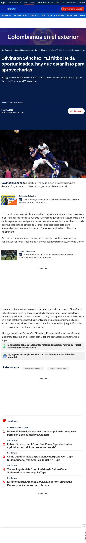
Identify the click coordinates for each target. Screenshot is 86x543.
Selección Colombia (27, 196)
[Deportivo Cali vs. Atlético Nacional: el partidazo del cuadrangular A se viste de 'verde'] (9, 255)
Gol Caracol (29, 2)
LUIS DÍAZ (34, 15)
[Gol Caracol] (18, 102)
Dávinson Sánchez (12, 182)
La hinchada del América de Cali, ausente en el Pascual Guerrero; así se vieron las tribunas (39, 483)
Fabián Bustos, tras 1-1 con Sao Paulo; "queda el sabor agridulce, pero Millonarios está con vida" (39, 445)
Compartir (76, 111)
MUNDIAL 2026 (20, 15)
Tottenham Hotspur (58, 368)
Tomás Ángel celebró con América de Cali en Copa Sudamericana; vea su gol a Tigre (37, 471)
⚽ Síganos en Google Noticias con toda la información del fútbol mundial (39, 356)
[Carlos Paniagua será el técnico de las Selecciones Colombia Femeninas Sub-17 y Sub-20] (9, 200)
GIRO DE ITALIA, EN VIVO (53, 15)
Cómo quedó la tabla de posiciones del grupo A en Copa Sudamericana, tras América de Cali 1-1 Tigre (40, 458)
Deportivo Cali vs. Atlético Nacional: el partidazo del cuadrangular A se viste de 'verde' (46, 256)
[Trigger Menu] (3, 9)
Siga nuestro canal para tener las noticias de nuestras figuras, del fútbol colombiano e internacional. (42, 346)
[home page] (3, 2)
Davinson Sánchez (33, 368)
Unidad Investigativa (45, 2)
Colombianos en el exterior (26, 50)
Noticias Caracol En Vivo (66, 2)
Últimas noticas (15, 2)
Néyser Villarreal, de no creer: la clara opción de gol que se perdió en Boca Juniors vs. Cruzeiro (41, 433)
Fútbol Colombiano (27, 251)
